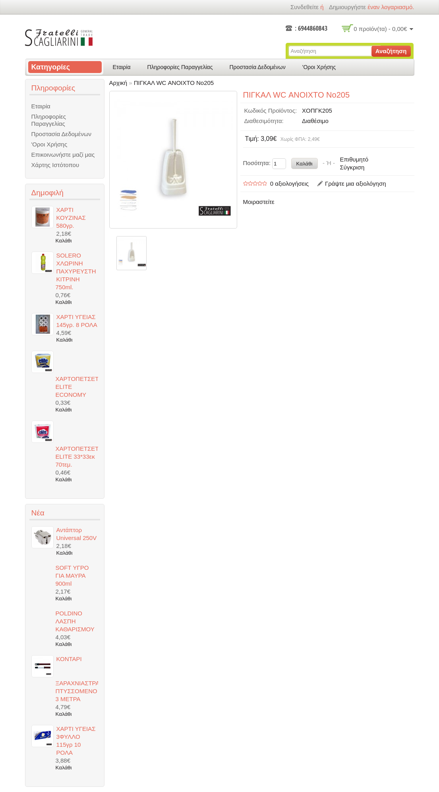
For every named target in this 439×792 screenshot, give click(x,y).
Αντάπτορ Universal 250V (76, 534)
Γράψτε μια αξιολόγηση (355, 183)
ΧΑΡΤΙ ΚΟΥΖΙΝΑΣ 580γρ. (71, 217)
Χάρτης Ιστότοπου (55, 164)
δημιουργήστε (347, 7)
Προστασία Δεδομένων (257, 67)
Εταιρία (122, 67)
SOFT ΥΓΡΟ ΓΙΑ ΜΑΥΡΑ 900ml (72, 575)
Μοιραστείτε (259, 201)
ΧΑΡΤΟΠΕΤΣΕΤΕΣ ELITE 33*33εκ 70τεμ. (77, 456)
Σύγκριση (352, 167)
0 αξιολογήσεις (289, 183)
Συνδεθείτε (304, 7)
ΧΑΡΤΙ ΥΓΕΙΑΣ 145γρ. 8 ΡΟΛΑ (76, 320)
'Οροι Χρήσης (319, 67)
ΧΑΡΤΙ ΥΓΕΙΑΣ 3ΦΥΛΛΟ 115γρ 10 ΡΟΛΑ (76, 740)
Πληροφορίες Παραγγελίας (180, 67)
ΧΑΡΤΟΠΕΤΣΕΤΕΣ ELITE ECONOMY (77, 386)
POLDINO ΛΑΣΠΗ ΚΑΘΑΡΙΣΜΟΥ (75, 621)
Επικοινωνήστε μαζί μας (63, 154)
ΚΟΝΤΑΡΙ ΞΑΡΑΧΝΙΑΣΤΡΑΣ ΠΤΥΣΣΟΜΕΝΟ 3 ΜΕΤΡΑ (77, 679)
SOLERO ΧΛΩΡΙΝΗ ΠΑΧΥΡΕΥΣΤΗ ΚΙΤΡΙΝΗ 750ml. (76, 271)
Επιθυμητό (354, 159)
